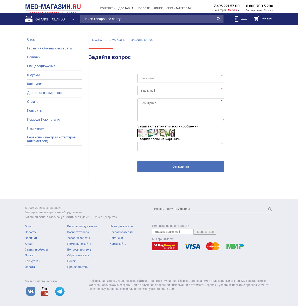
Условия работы (78, 238)
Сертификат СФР (179, 8)
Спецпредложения (41, 66)
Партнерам (35, 128)
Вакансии (116, 238)
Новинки (34, 57)
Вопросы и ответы (79, 249)
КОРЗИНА (263, 22)
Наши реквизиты (121, 226)
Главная (97, 39)
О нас (31, 39)
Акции (158, 8)
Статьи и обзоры (36, 249)
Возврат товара (78, 232)
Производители (77, 267)
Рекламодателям (121, 232)
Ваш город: (220, 10)
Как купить (35, 84)
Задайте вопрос (142, 39)
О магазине (117, 39)
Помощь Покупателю (43, 119)
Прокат (30, 255)
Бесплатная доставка (82, 226)
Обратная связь (78, 255)
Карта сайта (118, 243)
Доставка (125, 8)
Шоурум (33, 75)
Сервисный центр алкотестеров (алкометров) (51, 139)
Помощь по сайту (79, 243)
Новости (143, 8)
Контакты (107, 8)
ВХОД (240, 22)
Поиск (71, 261)
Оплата (32, 102)
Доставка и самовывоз (45, 93)
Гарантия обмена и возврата (49, 48)
